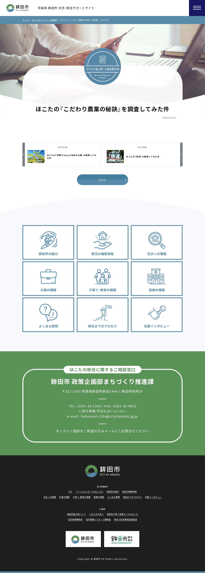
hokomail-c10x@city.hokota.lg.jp (109, 416)
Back (102, 180)
